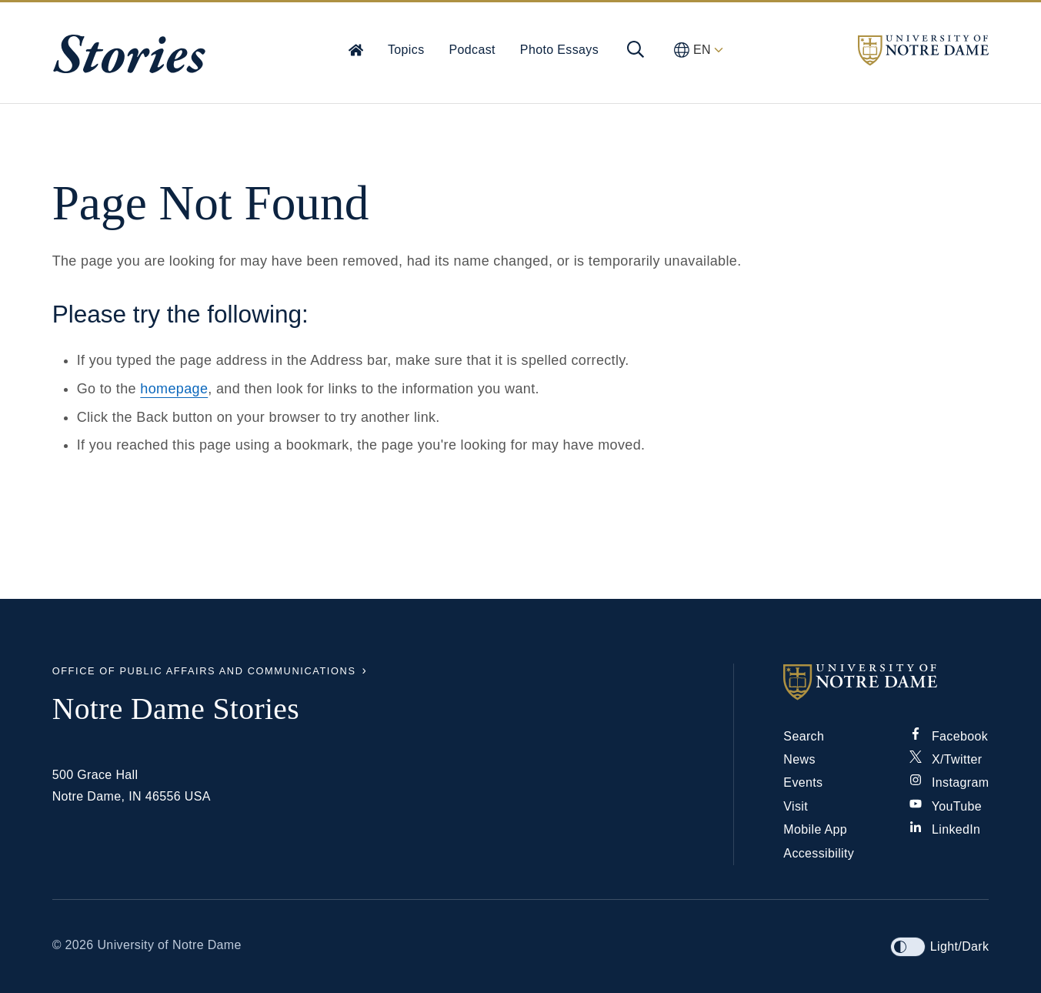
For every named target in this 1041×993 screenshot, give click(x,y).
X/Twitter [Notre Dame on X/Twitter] (945, 759)
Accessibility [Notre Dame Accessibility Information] (818, 853)
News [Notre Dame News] (799, 759)
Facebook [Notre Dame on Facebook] (948, 736)
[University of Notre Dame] (886, 682)
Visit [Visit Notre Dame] (795, 806)
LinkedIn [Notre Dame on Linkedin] (944, 829)
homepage (174, 388)
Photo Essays (559, 49)
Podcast (472, 49)
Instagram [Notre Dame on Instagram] (949, 782)
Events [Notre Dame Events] (802, 782)
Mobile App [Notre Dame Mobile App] (815, 829)
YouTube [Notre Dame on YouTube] (945, 806)
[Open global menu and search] (635, 49)
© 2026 (73, 944)
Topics (406, 49)
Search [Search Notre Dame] (803, 736)
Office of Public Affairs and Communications (204, 671)
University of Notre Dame (169, 944)
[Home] (355, 49)
